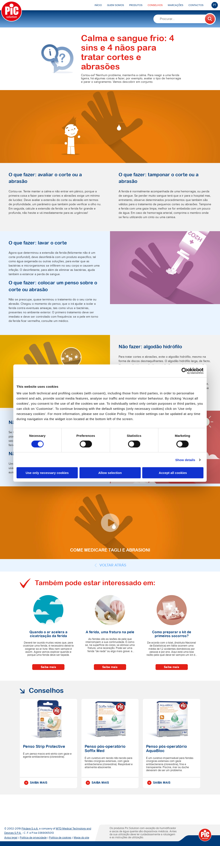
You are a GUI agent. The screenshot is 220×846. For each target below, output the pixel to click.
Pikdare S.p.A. (29, 828)
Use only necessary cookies (47, 473)
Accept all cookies (173, 473)
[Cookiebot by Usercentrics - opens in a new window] (184, 371)
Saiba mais (48, 667)
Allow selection (110, 473)
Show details (185, 459)
